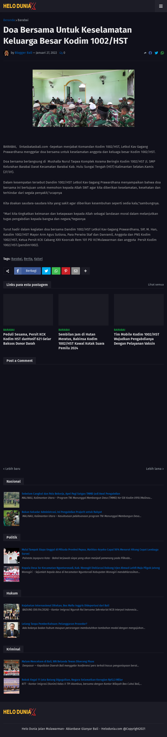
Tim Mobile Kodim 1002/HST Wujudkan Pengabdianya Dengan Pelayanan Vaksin (136, 339)
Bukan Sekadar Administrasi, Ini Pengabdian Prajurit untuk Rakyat (62, 512)
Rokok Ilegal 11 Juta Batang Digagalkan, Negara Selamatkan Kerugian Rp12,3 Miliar (72, 679)
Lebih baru (12, 469)
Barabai (23, 20)
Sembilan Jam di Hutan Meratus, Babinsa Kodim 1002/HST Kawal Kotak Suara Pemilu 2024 (81, 341)
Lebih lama (154, 469)
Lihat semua (156, 284)
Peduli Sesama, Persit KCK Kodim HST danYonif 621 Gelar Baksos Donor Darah (27, 339)
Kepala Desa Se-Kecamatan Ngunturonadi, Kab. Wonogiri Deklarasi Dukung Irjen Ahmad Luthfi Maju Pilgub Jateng (91, 567)
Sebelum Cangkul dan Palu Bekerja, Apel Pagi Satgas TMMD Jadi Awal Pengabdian (71, 493)
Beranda (9, 20)
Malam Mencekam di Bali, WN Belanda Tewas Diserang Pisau (58, 661)
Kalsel (38, 259)
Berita (28, 259)
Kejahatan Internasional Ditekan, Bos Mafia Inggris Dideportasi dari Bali (65, 605)
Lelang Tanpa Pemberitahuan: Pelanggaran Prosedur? (54, 623)
